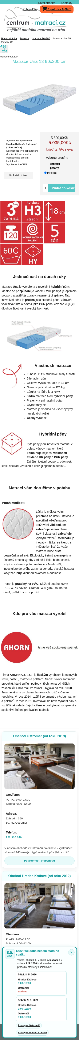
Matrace (24, 38)
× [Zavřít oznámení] (71, 952)
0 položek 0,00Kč (56, 8)
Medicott (51, 172)
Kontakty (66, 3)
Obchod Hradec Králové (39, 876)
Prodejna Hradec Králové (32, 1032)
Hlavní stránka (46, 3)
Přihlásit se (30, 9)
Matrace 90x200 (41, 38)
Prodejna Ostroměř (29, 1025)
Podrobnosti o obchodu (39, 860)
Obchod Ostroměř (39, 736)
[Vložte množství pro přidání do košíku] (45, 188)
